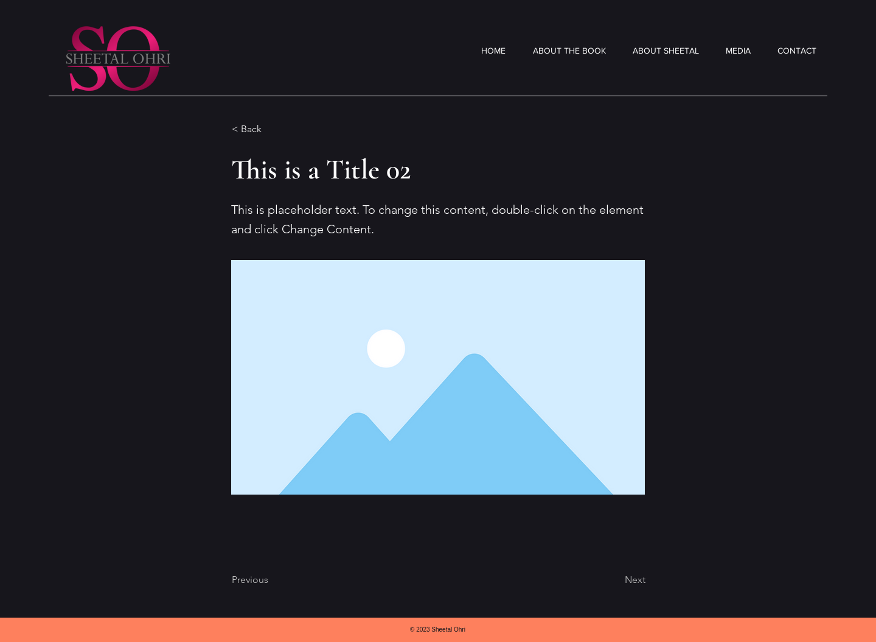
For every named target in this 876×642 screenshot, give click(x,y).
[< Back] (272, 129)
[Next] (615, 580)
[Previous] (272, 580)
